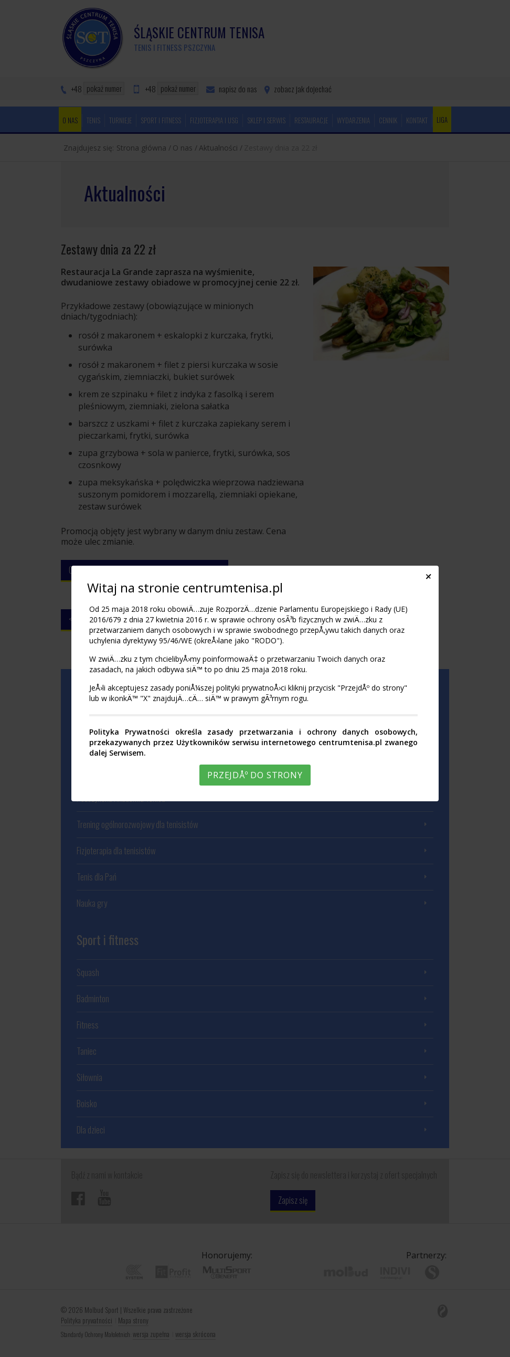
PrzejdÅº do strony (254, 775)
